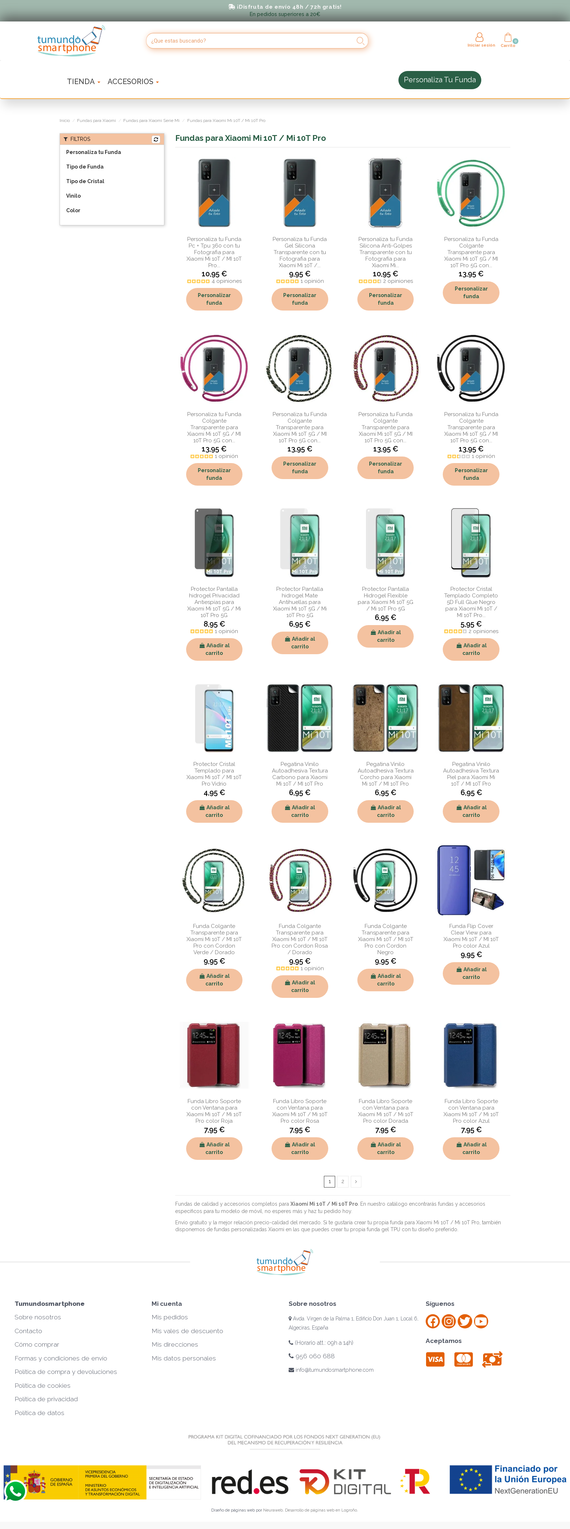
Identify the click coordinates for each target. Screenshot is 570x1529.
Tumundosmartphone (50, 1303)
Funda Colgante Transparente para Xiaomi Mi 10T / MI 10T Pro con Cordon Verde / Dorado (214, 939)
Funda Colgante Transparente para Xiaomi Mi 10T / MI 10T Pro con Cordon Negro (385, 939)
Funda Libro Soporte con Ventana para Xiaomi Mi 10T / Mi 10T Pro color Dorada (385, 1111)
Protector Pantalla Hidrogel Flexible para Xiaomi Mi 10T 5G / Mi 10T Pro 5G (385, 599)
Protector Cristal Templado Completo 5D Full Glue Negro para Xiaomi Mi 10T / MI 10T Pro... (471, 602)
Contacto (28, 1331)
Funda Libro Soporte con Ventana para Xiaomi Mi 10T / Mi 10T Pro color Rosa (300, 1111)
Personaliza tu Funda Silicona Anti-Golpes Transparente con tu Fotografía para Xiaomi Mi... (385, 252)
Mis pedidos (170, 1317)
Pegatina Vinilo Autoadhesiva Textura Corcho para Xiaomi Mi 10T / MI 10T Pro (386, 774)
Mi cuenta (167, 1303)
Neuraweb (273, 1510)
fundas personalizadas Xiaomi (249, 1230)
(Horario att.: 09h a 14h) (321, 1342)
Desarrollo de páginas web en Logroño (321, 1510)
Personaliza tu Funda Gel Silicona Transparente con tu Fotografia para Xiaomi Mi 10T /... (300, 252)
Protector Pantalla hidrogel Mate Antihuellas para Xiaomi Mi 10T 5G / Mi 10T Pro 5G (300, 602)
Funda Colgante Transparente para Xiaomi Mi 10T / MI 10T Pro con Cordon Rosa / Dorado (300, 939)
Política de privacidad (46, 1399)
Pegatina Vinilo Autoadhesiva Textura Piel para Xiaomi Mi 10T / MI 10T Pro (471, 774)
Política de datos (39, 1413)
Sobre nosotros (38, 1317)
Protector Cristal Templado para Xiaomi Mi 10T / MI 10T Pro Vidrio (214, 774)
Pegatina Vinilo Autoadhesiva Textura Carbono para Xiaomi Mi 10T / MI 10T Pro (300, 774)
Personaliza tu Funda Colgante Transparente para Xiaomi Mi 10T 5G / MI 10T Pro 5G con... (471, 252)
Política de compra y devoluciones (66, 1371)
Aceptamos (444, 1340)
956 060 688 (312, 1356)
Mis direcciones (175, 1344)
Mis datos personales (184, 1358)
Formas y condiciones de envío (61, 1358)
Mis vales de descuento (187, 1331)
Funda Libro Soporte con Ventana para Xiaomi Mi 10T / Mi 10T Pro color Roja (214, 1111)
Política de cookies (43, 1385)
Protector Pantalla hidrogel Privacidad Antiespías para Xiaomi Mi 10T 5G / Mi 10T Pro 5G (214, 602)
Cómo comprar (37, 1344)
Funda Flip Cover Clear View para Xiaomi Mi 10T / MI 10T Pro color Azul (471, 936)
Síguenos (440, 1303)
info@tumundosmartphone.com (331, 1370)
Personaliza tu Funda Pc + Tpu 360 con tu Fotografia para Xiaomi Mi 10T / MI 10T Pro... (214, 252)
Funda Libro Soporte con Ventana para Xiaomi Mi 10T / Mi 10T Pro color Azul (471, 1111)
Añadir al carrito (214, 649)
